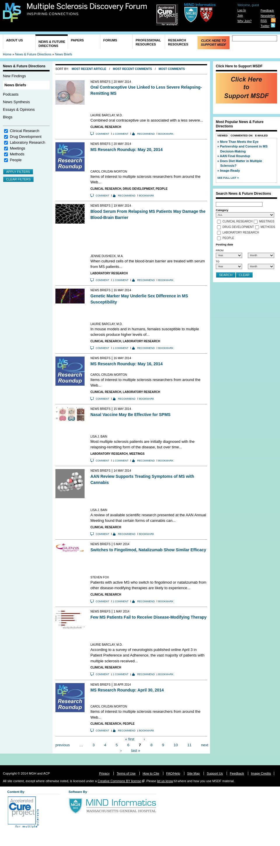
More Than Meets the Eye (239, 141)
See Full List (227, 177)
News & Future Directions (51, 44)
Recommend (146, 133)
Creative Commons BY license (119, 781)
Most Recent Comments (132, 69)
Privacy (104, 773)
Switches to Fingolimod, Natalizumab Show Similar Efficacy (148, 549)
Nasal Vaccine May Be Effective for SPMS (130, 414)
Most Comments (172, 69)
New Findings (14, 76)
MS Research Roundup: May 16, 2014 (126, 363)
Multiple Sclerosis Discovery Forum (87, 9)
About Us (14, 40)
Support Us (215, 773)
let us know (165, 781)
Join (240, 15)
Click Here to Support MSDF (213, 42)
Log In (241, 10)
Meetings (17, 148)
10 (176, 745)
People (16, 160)
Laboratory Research (27, 142)
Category (222, 210)
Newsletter (267, 15)
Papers (77, 40)
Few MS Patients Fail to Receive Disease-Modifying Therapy (148, 617)
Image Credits (261, 773)
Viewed (222, 135)
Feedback (267, 10)
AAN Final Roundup (235, 156)
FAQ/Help (173, 773)
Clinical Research (24, 131)
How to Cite (151, 773)
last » (135, 750)
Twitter (265, 26)
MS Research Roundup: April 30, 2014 (127, 690)
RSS (263, 20)
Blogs (8, 117)
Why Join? (244, 21)
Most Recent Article (89, 69)
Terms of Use (126, 773)
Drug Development (25, 136)
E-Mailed (261, 135)
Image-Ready (230, 170)
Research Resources (178, 42)
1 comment (121, 133)
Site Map (193, 773)
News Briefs (63, 54)
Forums (110, 40)
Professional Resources (148, 42)
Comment (102, 133)
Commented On (242, 135)
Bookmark (166, 133)
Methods (17, 154)
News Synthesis (16, 102)
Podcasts (10, 94)
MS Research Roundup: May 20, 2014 (126, 149)
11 (189, 745)
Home (7, 54)
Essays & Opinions (19, 109)
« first (129, 739)
